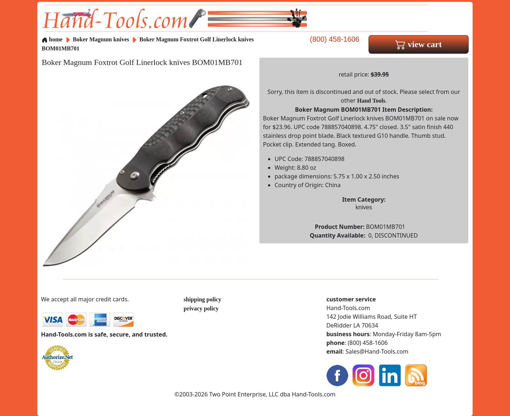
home (52, 39)
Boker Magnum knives (101, 39)
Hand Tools (371, 101)
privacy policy (201, 308)
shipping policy (202, 299)
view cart (418, 44)
